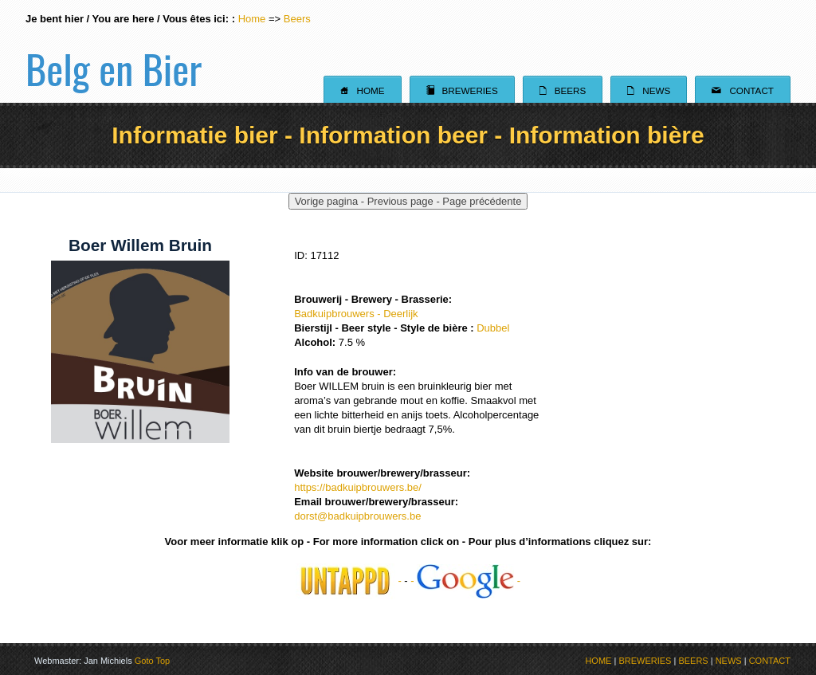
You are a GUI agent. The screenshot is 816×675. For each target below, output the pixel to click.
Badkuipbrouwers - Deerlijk (356, 314)
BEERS (693, 660)
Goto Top (152, 660)
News (648, 90)
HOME (598, 660)
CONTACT (769, 660)
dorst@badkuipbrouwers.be (357, 516)
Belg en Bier (114, 51)
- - (465, 581)
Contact (743, 90)
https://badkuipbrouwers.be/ (358, 487)
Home (252, 19)
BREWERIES (644, 660)
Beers (297, 19)
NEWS (729, 660)
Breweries (462, 90)
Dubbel (493, 328)
